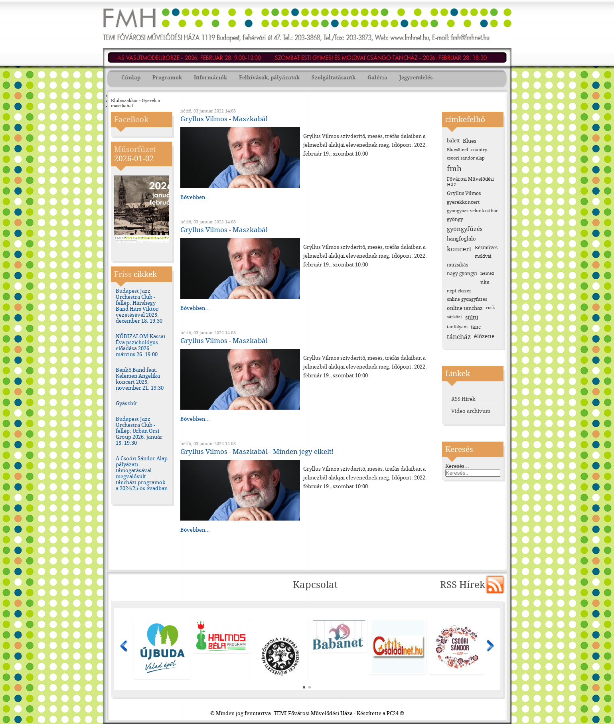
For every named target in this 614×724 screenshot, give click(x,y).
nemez (487, 273)
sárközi (454, 317)
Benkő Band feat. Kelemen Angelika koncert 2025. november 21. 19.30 (140, 379)
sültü (471, 317)
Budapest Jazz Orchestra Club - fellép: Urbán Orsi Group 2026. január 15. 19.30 (139, 431)
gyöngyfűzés (465, 229)
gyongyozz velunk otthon (473, 210)
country (479, 149)
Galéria (377, 78)
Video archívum (470, 411)
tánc (476, 327)
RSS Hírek (463, 399)
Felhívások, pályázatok (269, 78)
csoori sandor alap (466, 158)
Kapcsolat (315, 584)
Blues (469, 141)
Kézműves (486, 248)
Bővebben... (195, 197)
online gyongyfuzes (467, 299)
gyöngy (455, 219)
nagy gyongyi (462, 273)
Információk (210, 78)
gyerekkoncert (463, 202)
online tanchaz (465, 308)
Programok (167, 78)
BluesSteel (457, 149)
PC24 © (395, 713)
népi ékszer (459, 291)
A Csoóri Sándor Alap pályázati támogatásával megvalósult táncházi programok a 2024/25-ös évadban (142, 473)
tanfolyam (457, 326)
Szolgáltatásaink (333, 78)
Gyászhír (126, 403)
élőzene (484, 336)
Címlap (130, 78)
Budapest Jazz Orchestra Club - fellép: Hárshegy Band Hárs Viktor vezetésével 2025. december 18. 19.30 (139, 306)
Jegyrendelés (415, 78)
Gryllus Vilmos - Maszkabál (224, 119)
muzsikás (457, 265)
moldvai (483, 256)
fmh (454, 168)
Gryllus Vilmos (464, 193)
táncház (459, 337)
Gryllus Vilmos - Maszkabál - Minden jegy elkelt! (257, 452)
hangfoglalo (461, 239)
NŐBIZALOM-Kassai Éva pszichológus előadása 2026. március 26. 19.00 (140, 345)
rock (490, 307)
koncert (459, 249)
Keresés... (457, 466)
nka (485, 282)
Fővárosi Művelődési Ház (470, 181)
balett (453, 141)
